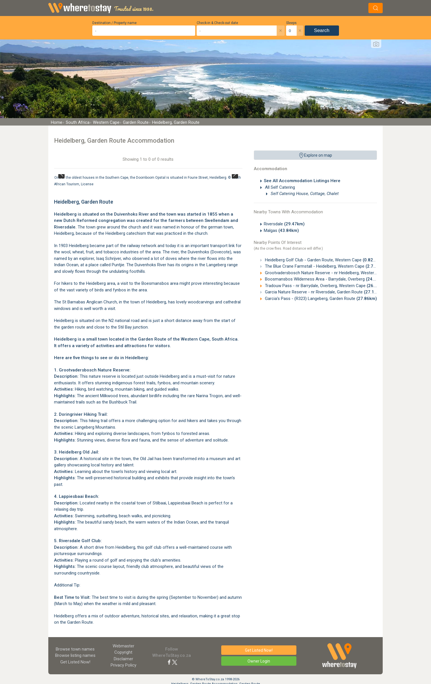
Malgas (281, 230)
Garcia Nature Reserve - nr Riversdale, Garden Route (324, 292)
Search (322, 30)
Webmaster (123, 646)
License (87, 184)
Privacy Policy (123, 665)
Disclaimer (123, 658)
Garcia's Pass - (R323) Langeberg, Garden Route (320, 298)
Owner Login (259, 661)
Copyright (123, 652)
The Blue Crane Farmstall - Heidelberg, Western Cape (324, 266)
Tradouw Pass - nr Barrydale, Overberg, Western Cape (325, 285)
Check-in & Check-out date (217, 23)
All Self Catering (279, 187)
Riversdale (284, 223)
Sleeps (291, 23)
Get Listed (75, 662)
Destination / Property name (114, 23)
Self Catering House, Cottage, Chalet (304, 193)
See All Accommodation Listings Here (302, 180)
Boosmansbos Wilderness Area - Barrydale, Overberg (325, 279)
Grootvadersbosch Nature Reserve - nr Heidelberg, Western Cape (336, 272)
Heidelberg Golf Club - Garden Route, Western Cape (322, 260)
